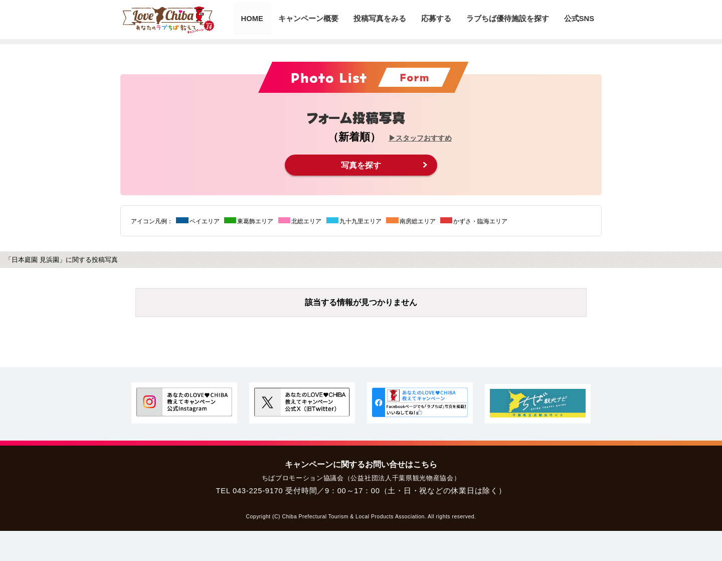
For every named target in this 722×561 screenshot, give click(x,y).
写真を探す (361, 165)
